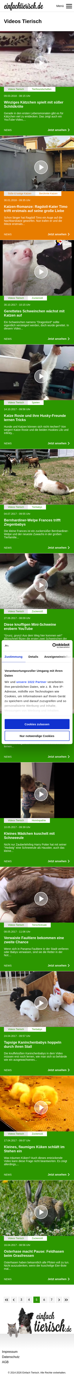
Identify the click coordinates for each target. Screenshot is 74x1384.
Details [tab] (33, 656)
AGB (5, 1362)
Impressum (10, 1351)
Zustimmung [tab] (13, 656)
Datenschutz (11, 1357)
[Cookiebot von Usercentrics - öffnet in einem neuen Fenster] (52, 645)
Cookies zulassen (37, 724)
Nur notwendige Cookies (37, 735)
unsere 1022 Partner (31, 681)
